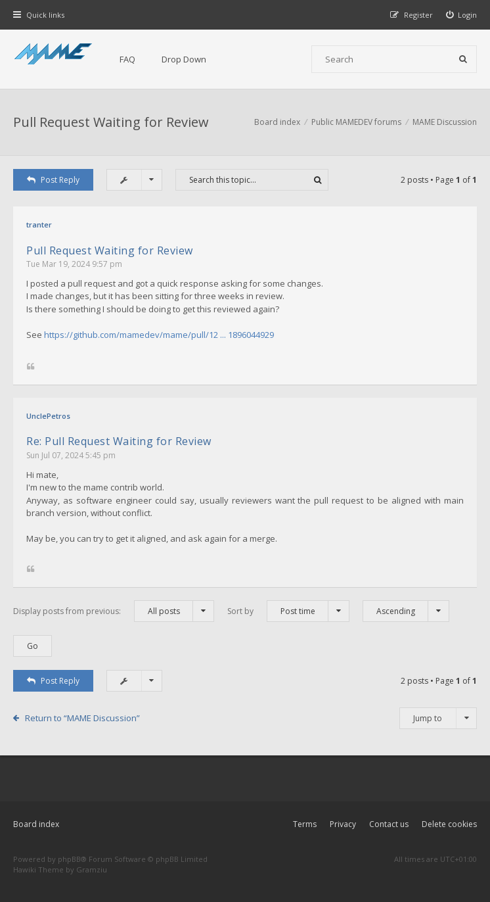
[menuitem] (462, 15)
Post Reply (53, 179)
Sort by (288, 611)
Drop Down (184, 59)
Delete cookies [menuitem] (449, 824)
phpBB (69, 859)
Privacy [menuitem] (343, 824)
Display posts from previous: (113, 611)
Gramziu (91, 869)
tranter (39, 224)
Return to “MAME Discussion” (82, 718)
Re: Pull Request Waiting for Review (119, 441)
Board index (36, 824)
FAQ (127, 59)
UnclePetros (48, 416)
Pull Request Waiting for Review (111, 122)
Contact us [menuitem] (389, 824)
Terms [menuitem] (305, 824)
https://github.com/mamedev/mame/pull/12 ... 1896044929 (159, 335)
